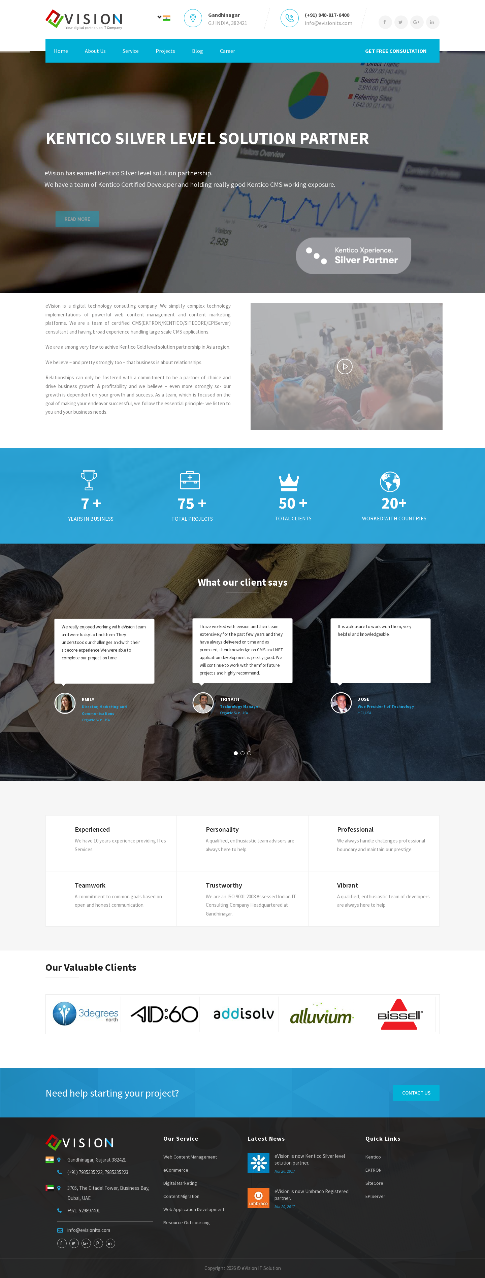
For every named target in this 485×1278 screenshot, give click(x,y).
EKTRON (373, 1170)
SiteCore (374, 1183)
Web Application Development (193, 1209)
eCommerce (175, 1170)
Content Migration (181, 1196)
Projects (165, 50)
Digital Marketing (180, 1183)
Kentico (373, 1157)
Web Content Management (190, 1157)
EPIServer (375, 1196)
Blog (197, 50)
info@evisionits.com (328, 23)
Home (61, 50)
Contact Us (416, 1093)
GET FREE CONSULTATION (396, 50)
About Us (95, 50)
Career (227, 50)
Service (131, 50)
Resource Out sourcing (186, 1222)
